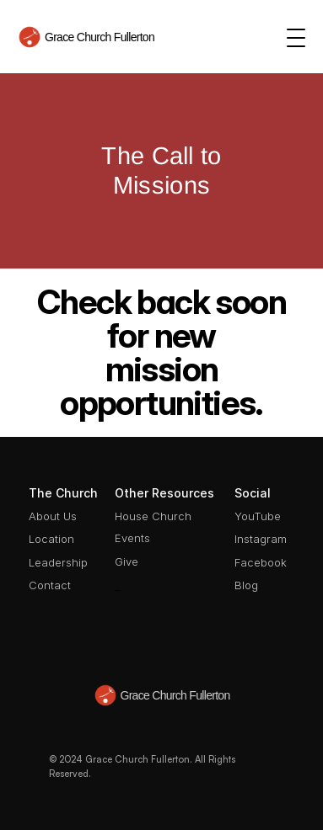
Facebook (260, 562)
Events (132, 538)
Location (51, 538)
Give (126, 561)
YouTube (257, 516)
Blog (246, 585)
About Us (53, 516)
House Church (153, 516)
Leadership (58, 562)
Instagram (260, 538)
